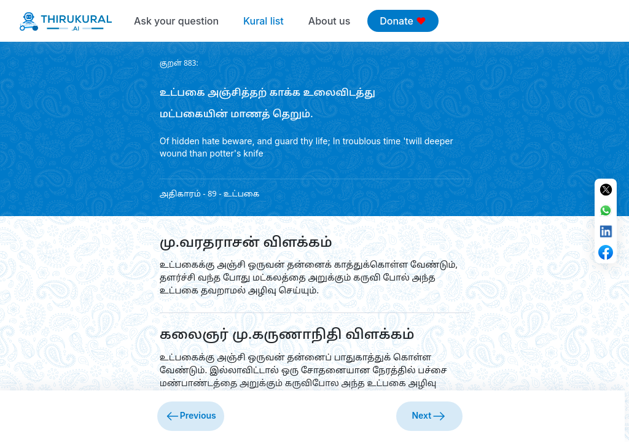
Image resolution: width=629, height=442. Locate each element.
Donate (403, 21)
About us (329, 21)
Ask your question (176, 21)
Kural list (263, 21)
